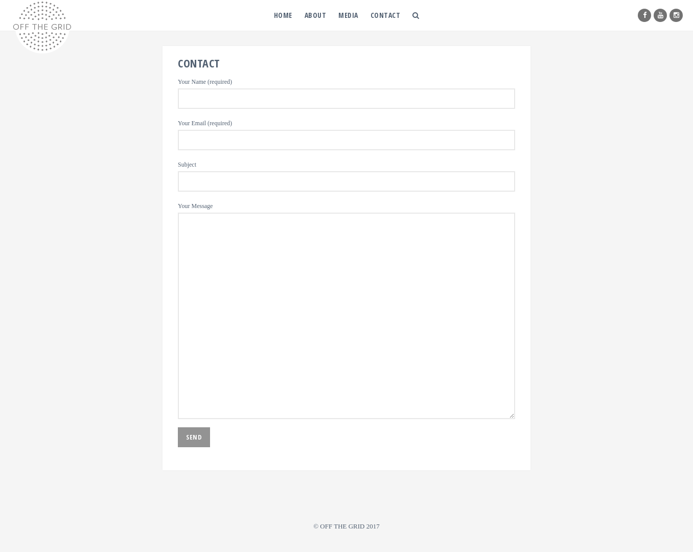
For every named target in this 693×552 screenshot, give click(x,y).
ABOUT (316, 15)
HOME (283, 15)
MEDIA (348, 15)
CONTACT (386, 15)
